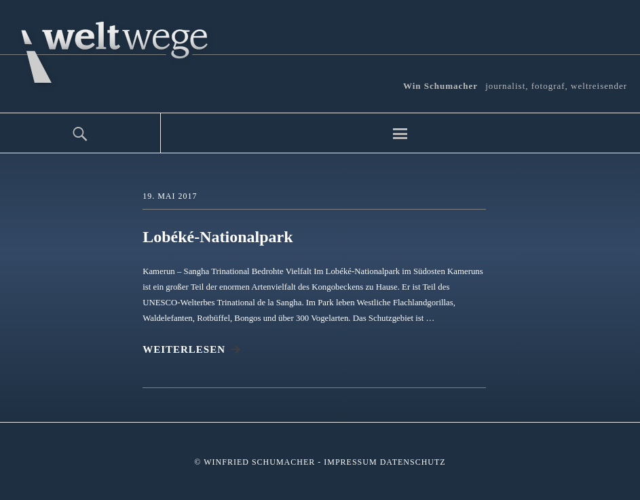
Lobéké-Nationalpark (218, 237)
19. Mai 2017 (170, 196)
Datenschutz (413, 462)
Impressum (350, 462)
